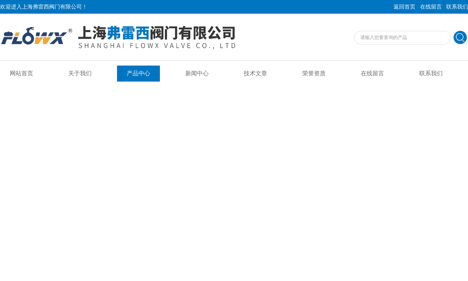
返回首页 (404, 7)
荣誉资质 (314, 73)
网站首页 (21, 73)
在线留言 (431, 7)
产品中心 (138, 73)
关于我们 (80, 73)
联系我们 (457, 7)
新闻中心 (197, 73)
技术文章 (255, 73)
